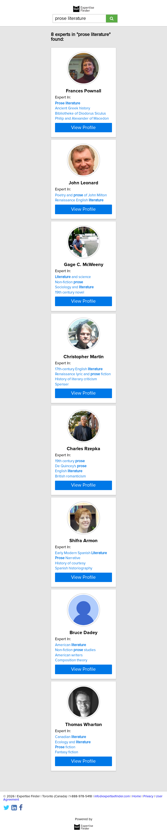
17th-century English (79, 379)
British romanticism (70, 486)
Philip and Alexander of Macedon (82, 118)
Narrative (67, 568)
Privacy (148, 796)
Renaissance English (79, 200)
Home (136, 796)
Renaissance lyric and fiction (83, 384)
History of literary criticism (76, 389)
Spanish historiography (73, 578)
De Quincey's (71, 476)
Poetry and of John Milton (81, 195)
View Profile (83, 127)
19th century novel (69, 302)
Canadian (70, 747)
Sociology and (74, 297)
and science (73, 287)
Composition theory (71, 670)
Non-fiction (69, 292)
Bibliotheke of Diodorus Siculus (80, 113)
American (70, 655)
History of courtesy (70, 573)
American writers (69, 665)
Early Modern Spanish (81, 563)
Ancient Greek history (72, 108)
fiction (65, 757)
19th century (70, 471)
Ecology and (73, 752)
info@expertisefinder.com (112, 796)
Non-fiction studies (75, 660)
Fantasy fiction (66, 762)
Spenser (62, 394)
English (68, 481)
